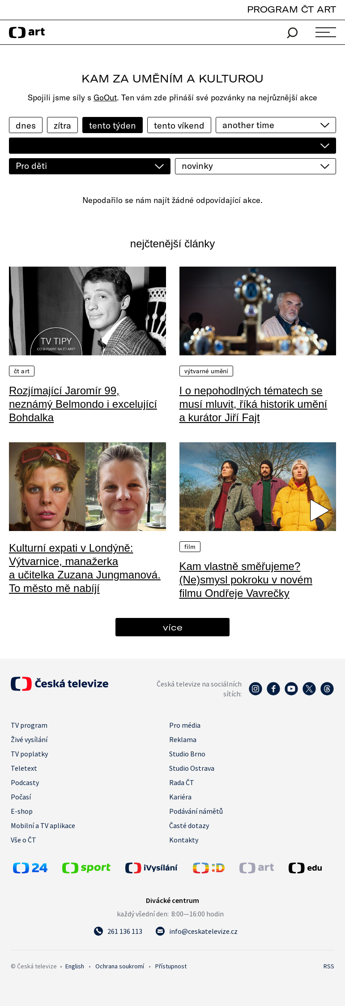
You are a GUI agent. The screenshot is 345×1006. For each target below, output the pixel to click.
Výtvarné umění (206, 371)
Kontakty (183, 839)
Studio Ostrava (191, 768)
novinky (197, 165)
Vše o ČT (23, 839)
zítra (62, 125)
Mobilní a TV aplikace (43, 825)
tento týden (112, 125)
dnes (26, 125)
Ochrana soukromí (119, 966)
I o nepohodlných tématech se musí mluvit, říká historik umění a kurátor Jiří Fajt (253, 403)
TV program (29, 725)
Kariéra (180, 796)
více (173, 627)
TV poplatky (29, 753)
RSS (329, 966)
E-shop (22, 811)
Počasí (21, 796)
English (74, 966)
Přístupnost (171, 966)
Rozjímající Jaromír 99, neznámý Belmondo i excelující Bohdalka (83, 403)
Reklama (182, 739)
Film (190, 547)
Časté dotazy (189, 825)
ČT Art (22, 371)
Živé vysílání (29, 739)
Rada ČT (181, 782)
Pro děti (31, 165)
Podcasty (25, 782)
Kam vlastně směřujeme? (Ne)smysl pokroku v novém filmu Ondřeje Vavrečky (245, 579)
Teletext (24, 768)
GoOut (105, 97)
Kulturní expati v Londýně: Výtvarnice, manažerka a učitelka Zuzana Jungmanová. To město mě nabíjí (85, 568)
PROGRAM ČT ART (291, 9)
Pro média (184, 725)
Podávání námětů (196, 811)
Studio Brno (187, 753)
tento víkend (179, 125)
